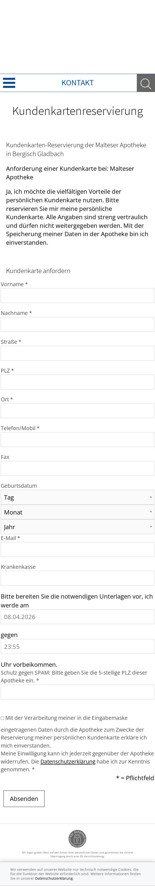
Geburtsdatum (19, 485)
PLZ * (7, 370)
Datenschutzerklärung (67, 761)
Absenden (24, 798)
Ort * (7, 399)
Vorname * (14, 284)
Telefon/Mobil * (20, 428)
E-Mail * (10, 538)
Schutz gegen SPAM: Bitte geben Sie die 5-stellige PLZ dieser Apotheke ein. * (74, 676)
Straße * (11, 341)
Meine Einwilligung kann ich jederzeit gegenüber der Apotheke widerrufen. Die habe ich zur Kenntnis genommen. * (77, 761)
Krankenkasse (18, 566)
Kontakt (77, 83)
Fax (5, 456)
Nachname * (16, 312)
